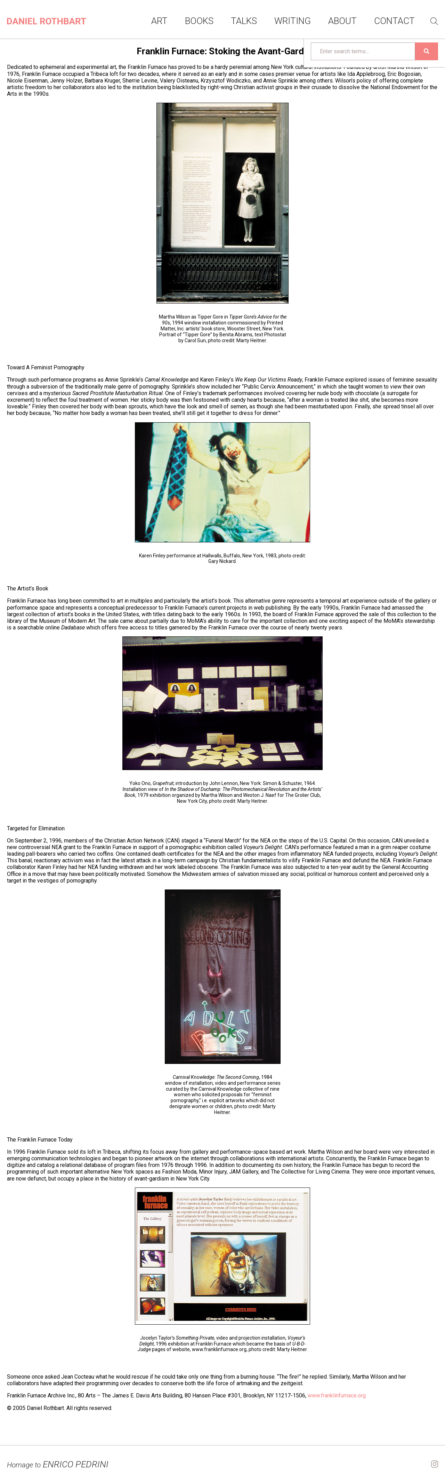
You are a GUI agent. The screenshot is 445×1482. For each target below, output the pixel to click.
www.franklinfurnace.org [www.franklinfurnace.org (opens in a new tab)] (337, 1395)
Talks (244, 21)
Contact (394, 21)
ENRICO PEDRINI (57, 1464)
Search (434, 21)
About (342, 21)
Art (159, 21)
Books (199, 21)
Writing (292, 21)
